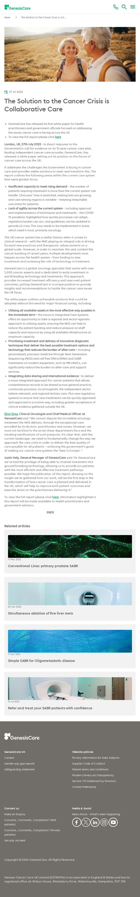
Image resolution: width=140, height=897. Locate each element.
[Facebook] (76, 822)
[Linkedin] (95, 822)
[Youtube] (113, 822)
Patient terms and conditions (90, 769)
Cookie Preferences (84, 787)
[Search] (124, 7)
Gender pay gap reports (19, 763)
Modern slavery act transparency (93, 775)
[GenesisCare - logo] (17, 7)
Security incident (14, 840)
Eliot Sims (11, 414)
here (58, 137)
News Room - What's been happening (96, 814)
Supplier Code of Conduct (88, 763)
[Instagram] (104, 822)
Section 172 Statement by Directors (94, 781)
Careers (9, 757)
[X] (85, 822)
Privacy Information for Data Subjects (95, 757)
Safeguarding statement (19, 769)
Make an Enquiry (14, 814)
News (7, 17)
